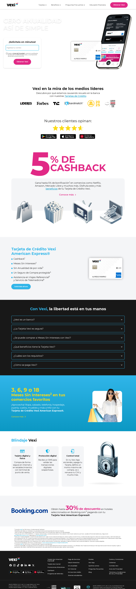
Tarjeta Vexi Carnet (54, 564)
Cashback (51, 570)
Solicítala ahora (21, 286)
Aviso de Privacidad (18, 53)
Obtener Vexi (119, 5)
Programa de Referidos (55, 573)
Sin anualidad (72, 566)
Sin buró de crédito (74, 572)
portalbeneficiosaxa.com (21, 535)
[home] (12, 4)
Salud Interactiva (73, 562)
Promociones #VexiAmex (56, 567)
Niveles (91, 559)
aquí (21, 529)
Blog (90, 572)
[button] (43, 5)
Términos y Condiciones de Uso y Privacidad (117, 572)
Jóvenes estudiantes (75, 575)
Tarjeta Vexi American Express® (55, 560)
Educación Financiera (98, 5)
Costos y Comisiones (116, 559)
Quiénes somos (93, 566)
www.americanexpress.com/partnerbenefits (55, 542)
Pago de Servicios (74, 559)
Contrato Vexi (113, 566)
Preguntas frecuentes (96, 569)
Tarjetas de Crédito (75, 96)
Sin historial (72, 569)
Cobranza (112, 562)
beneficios (52, 188)
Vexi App (91, 562)
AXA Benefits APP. (41, 535)
